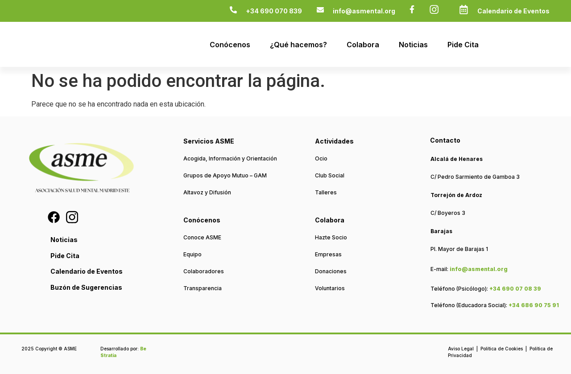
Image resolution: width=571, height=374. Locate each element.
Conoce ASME (202, 237)
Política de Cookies (501, 348)
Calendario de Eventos (513, 11)
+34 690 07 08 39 (515, 288)
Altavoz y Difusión (207, 192)
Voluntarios (330, 288)
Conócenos (230, 44)
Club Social (329, 175)
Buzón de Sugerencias (86, 287)
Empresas (328, 254)
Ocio (321, 158)
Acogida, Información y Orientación (230, 158)
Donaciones (331, 271)
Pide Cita (463, 44)
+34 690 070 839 (274, 11)
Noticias (413, 44)
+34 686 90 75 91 (534, 305)
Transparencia (202, 288)
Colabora (363, 44)
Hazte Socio (331, 237)
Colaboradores (203, 271)
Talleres (326, 192)
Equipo (192, 254)
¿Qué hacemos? (298, 44)
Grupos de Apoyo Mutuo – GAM (225, 175)
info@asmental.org (364, 11)
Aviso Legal (461, 348)
